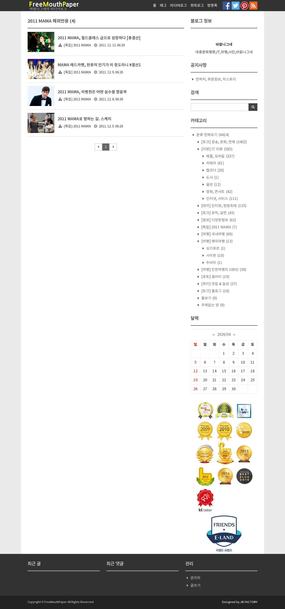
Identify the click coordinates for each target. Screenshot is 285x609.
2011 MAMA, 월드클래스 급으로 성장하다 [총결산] (99, 38)
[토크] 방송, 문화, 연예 (223, 142)
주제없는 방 (212, 305)
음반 (213, 185)
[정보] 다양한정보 (218, 220)
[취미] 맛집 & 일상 (218, 284)
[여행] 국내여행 (216, 234)
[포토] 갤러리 (214, 277)
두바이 (213, 263)
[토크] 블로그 (214, 291)
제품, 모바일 (219, 156)
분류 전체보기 (212, 135)
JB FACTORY (248, 602)
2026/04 (224, 335)
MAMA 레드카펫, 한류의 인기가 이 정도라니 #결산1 (99, 65)
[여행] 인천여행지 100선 (223, 270)
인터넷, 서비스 (221, 199)
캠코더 (214, 170)
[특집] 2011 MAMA (77, 45)
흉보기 (208, 298)
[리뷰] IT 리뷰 (216, 149)
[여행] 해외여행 (216, 241)
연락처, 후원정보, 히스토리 (216, 79)
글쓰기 (195, 586)
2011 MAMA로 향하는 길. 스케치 (84, 119)
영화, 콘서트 (218, 192)
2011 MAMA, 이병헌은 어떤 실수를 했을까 (92, 92)
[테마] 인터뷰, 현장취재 (223, 206)
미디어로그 (178, 6)
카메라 (214, 163)
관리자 (195, 578)
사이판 (214, 256)
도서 (212, 178)
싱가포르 (215, 248)
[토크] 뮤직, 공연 (217, 213)
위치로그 (197, 6)
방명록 (212, 6)
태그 (163, 6)
